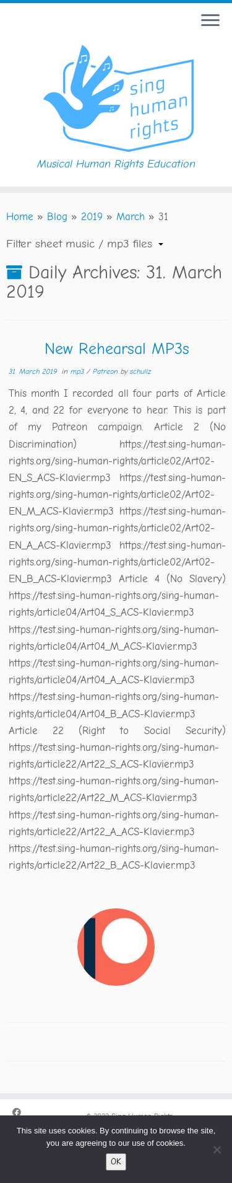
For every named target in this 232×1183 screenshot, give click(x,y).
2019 (92, 217)
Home (19, 217)
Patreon (107, 371)
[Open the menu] (210, 21)
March (130, 217)
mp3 (79, 371)
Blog (57, 217)
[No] (216, 1149)
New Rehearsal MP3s (117, 349)
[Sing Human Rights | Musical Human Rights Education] (116, 96)
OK (116, 1161)
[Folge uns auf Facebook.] (19, 1113)
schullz (140, 371)
